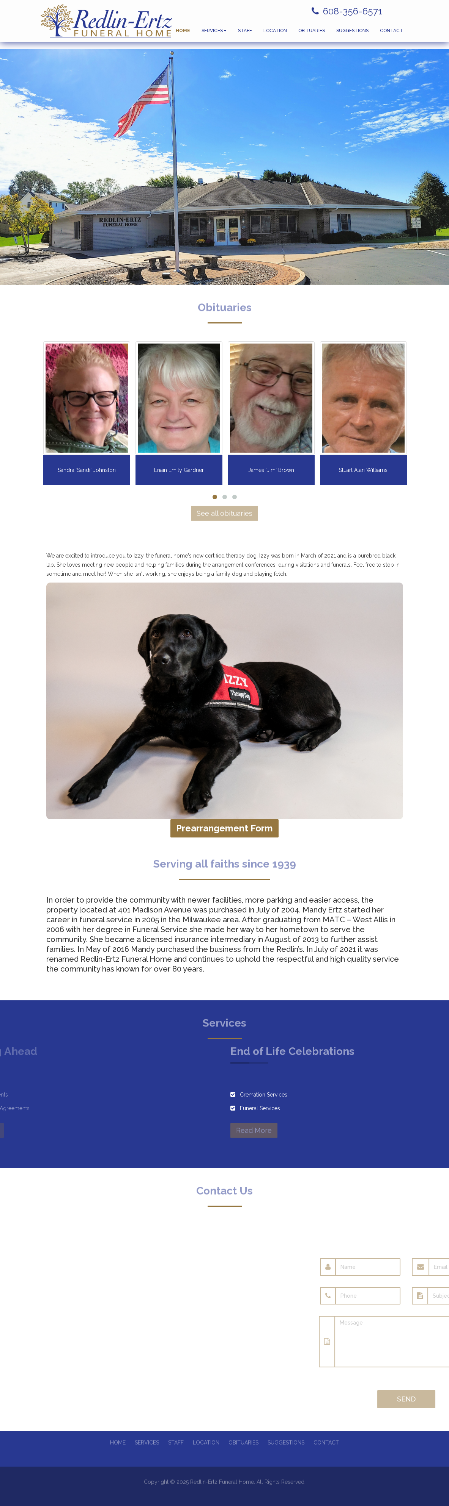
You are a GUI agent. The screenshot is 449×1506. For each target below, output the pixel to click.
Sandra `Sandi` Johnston (87, 470)
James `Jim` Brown (271, 470)
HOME (183, 34)
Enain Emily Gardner (179, 470)
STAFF (245, 34)
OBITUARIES (311, 34)
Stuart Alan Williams (363, 470)
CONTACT (391, 34)
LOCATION (275, 34)
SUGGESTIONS (352, 34)
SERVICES (214, 34)
